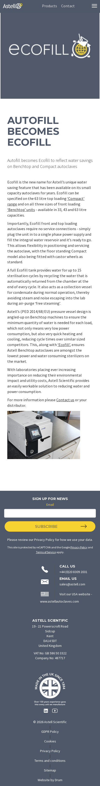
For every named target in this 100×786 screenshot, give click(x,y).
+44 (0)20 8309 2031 (73, 572)
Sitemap (50, 770)
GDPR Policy (50, 731)
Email (50, 504)
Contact (68, 5)
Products (49, 5)
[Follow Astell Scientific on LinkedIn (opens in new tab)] (44, 712)
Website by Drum (55, 780)
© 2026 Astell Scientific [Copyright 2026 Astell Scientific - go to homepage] (50, 722)
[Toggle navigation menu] (94, 6)
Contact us (65, 399)
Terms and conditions (50, 760)
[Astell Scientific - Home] (12, 10)
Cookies (50, 741)
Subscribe (46, 526)
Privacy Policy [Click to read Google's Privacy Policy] (78, 547)
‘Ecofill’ (64, 344)
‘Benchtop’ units (21, 209)
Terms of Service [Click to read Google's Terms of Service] (46, 552)
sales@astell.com (72, 584)
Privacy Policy (44, 539)
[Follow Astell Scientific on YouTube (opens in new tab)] (53, 712)
